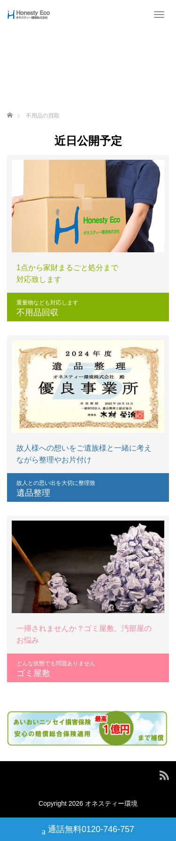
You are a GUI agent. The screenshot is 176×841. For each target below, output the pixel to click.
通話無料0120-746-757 (88, 830)
